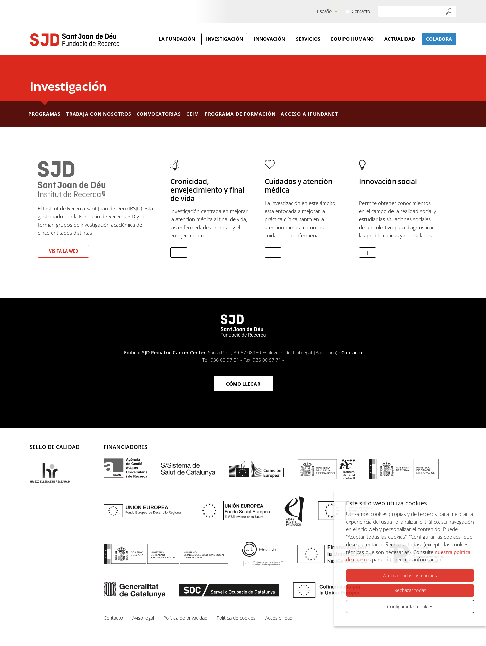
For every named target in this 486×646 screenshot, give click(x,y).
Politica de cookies (236, 618)
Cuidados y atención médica (298, 186)
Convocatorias (159, 114)
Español (324, 11)
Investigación (224, 39)
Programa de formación (240, 114)
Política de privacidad (185, 618)
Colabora (439, 39)
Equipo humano (352, 39)
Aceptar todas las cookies (410, 576)
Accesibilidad (278, 618)
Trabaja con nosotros (98, 114)
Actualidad (399, 39)
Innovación (269, 39)
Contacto (361, 11)
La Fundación (177, 39)
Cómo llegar (243, 384)
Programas (44, 114)
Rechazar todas (410, 591)
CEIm (192, 114)
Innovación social (388, 181)
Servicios (308, 39)
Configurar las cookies (410, 606)
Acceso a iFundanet (309, 114)
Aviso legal (143, 618)
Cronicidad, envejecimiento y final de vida (207, 190)
